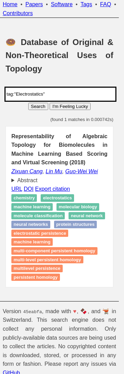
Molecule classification (38, 215)
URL (16, 189)
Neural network (87, 215)
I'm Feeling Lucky (70, 106)
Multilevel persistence (37, 268)
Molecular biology (78, 206)
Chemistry (24, 198)
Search (38, 106)
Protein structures (75, 224)
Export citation (52, 189)
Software (62, 4)
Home (10, 4)
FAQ (105, 4)
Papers (34, 4)
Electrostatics (57, 198)
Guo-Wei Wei (81, 171)
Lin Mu (54, 171)
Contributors (18, 13)
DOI (28, 189)
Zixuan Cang (27, 171)
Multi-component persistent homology (54, 250)
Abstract (27, 180)
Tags (86, 4)
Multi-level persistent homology (47, 259)
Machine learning (32, 206)
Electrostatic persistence (40, 233)
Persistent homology (36, 277)
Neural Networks (31, 224)
